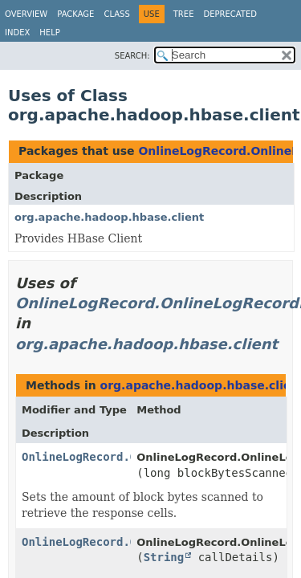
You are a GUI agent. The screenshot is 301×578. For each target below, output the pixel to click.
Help (49, 32)
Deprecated (230, 14)
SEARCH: (132, 55)
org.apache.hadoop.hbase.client (109, 217)
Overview (26, 14)
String (164, 557)
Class (116, 14)
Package (75, 14)
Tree (183, 14)
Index (17, 32)
